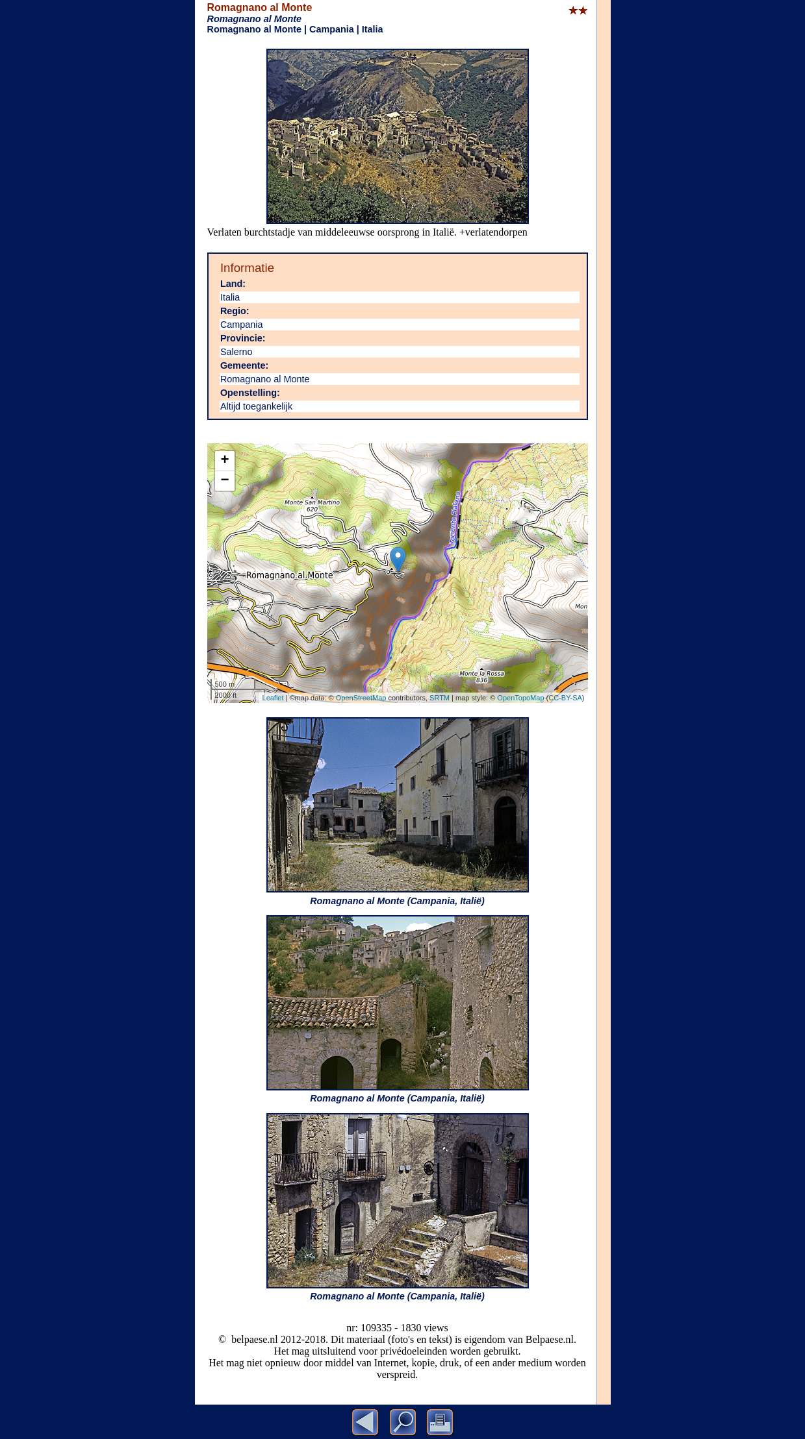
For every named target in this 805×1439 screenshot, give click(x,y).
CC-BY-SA (565, 698)
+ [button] (224, 461)
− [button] (224, 481)
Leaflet (273, 698)
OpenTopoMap (520, 698)
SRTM (439, 698)
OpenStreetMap (361, 698)
